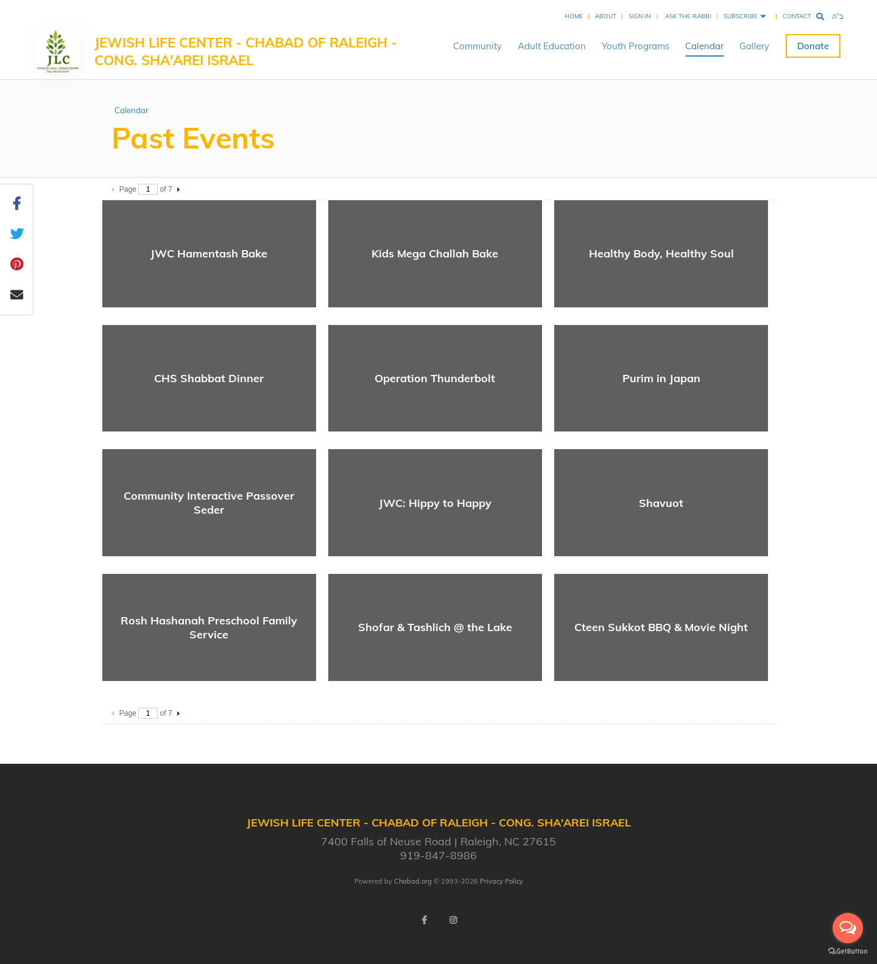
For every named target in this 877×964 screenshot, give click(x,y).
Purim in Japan (661, 378)
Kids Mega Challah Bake (435, 253)
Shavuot (661, 503)
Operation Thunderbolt (435, 378)
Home (574, 16)
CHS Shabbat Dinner (209, 378)
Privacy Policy (501, 881)
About (605, 16)
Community (477, 46)
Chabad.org (413, 881)
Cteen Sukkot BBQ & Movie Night (661, 627)
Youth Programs (635, 46)
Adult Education (552, 46)
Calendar (704, 46)
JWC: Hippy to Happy (435, 503)
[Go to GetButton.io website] (847, 951)
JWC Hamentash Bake (208, 253)
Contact (797, 16)
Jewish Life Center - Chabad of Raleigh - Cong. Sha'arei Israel (245, 51)
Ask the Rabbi (688, 16)
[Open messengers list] (848, 928)
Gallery (754, 46)
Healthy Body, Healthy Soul (661, 253)
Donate (813, 46)
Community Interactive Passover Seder (209, 503)
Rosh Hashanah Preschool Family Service (209, 627)
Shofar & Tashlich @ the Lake (435, 627)
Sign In (639, 16)
